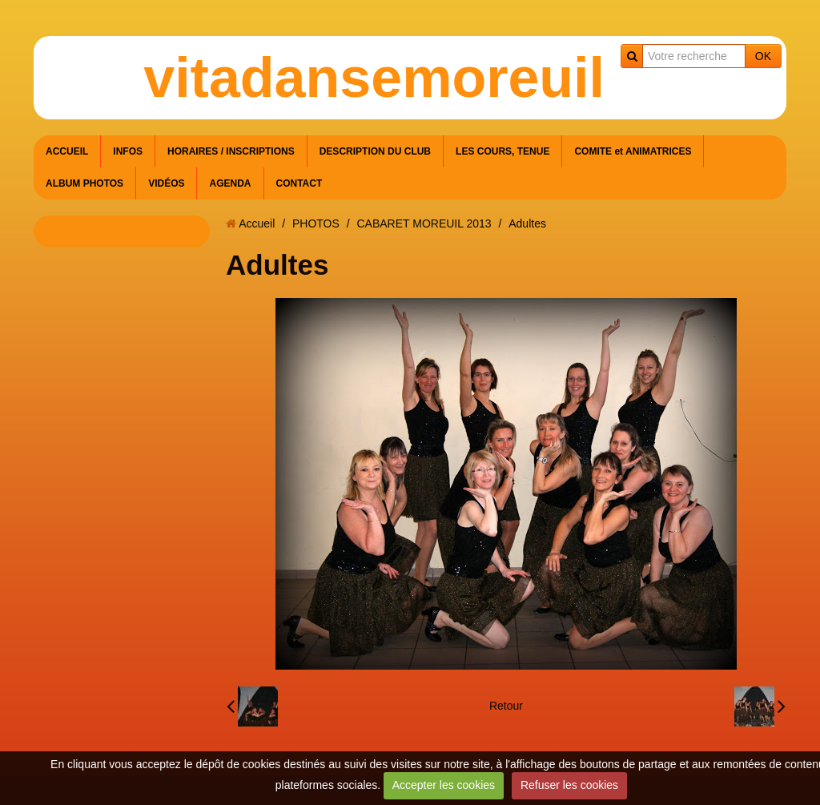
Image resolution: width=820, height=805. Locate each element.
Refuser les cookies (569, 785)
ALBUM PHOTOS (84, 183)
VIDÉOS (166, 183)
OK (763, 56)
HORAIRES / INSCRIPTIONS (231, 151)
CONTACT (299, 183)
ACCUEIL (67, 151)
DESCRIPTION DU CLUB (375, 151)
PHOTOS (316, 223)
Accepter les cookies (443, 785)
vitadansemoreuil (374, 77)
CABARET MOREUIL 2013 (423, 223)
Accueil (257, 223)
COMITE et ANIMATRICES (632, 151)
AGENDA (230, 183)
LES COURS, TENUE (502, 151)
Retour (506, 705)
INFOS (128, 151)
